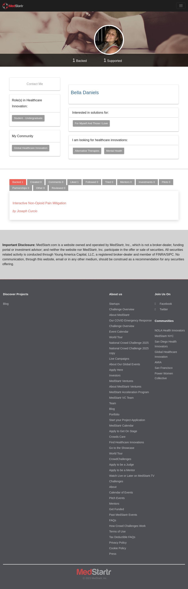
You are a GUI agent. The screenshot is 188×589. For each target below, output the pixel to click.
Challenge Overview (121, 309)
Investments (147, 182)
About (113, 486)
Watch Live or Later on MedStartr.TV (131, 475)
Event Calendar (119, 331)
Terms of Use (117, 531)
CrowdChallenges (120, 459)
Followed (92, 182)
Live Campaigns (119, 358)
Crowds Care (117, 436)
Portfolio (114, 414)
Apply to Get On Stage (123, 431)
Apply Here (116, 369)
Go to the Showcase (121, 447)
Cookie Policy (117, 548)
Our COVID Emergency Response (130, 320)
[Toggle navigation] (181, 6)
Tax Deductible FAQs (122, 537)
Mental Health (114, 150)
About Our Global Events (124, 364)
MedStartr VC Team (121, 397)
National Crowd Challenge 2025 (129, 342)
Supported (113, 60)
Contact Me (35, 84)
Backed (79, 60)
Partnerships (20, 188)
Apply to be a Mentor (122, 470)
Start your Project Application (127, 420)
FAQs (112, 520)
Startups (114, 303)
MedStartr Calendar (121, 425)
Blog (6, 303)
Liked (74, 182)
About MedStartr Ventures (125, 386)
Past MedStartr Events (123, 514)
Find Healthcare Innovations (126, 442)
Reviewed (58, 188)
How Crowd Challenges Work (127, 525)
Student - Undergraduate (28, 118)
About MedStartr (119, 314)
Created (36, 182)
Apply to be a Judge (121, 464)
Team (112, 403)
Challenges (116, 481)
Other (40, 188)
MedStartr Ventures (121, 381)
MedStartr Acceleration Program (129, 392)
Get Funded (116, 509)
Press (112, 553)
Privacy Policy (118, 542)
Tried (109, 182)
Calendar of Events (121, 492)
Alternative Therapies (87, 150)
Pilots (166, 182)
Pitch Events (117, 498)
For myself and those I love (91, 123)
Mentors (126, 182)
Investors (115, 375)
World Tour (116, 337)
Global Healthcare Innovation (30, 148)
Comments (55, 182)
